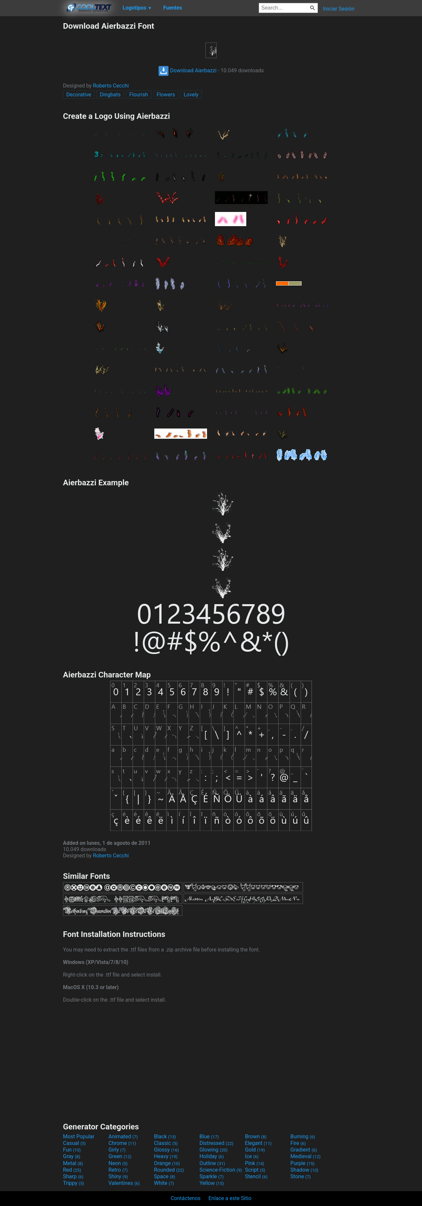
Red (72, 1170)
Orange (167, 1163)
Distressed (216, 1143)
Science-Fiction (220, 1170)
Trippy (73, 1183)
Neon (118, 1163)
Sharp (73, 1176)
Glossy (166, 1150)
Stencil (256, 1176)
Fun (72, 1150)
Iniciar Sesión (338, 9)
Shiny (118, 1176)
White (164, 1183)
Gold (255, 1150)
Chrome (122, 1143)
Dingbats (110, 94)
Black (165, 1136)
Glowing (213, 1150)
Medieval (305, 1156)
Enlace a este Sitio (229, 1198)
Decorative (78, 94)
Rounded (169, 1170)
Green (120, 1156)
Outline (212, 1163)
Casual (74, 1143)
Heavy (165, 1156)
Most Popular (79, 1136)
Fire (298, 1143)
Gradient (303, 1150)
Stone (300, 1176)
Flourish (138, 94)
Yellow (211, 1183)
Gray (71, 1156)
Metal (73, 1163)
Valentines (124, 1183)
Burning (302, 1136)
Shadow (304, 1170)
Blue (209, 1136)
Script (255, 1170)
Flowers (166, 94)
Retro (118, 1170)
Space (164, 1176)
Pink (254, 1163)
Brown (255, 1136)
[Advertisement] (31, 120)
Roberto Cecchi (111, 86)
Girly (117, 1150)
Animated (123, 1136)
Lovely (191, 94)
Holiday (211, 1156)
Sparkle (211, 1176)
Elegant (258, 1143)
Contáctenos (186, 1198)
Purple (302, 1163)
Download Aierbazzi (187, 70)
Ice (251, 1156)
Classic (166, 1143)
